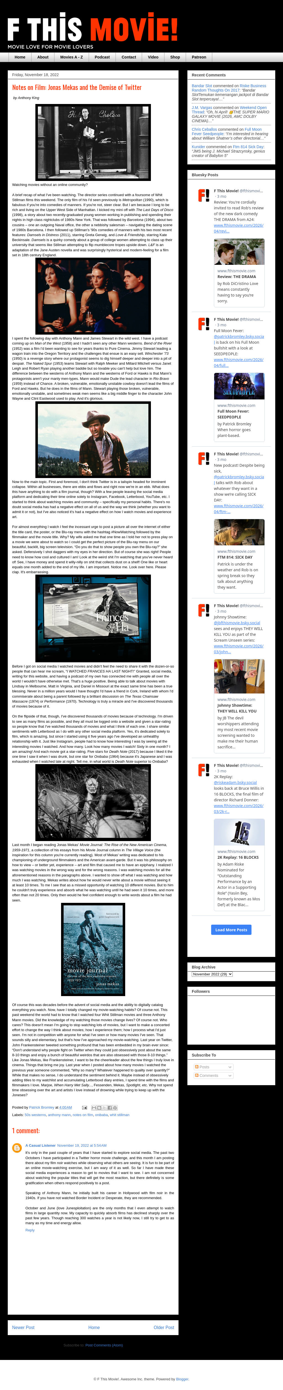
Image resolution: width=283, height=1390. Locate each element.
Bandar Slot (202, 86)
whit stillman (119, 1115)
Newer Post (23, 1327)
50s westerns (35, 1115)
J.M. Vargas (202, 107)
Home (20, 57)
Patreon (199, 57)
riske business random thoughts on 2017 (229, 88)
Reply (30, 1230)
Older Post (164, 1327)
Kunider (198, 147)
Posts (202, 1067)
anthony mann (59, 1115)
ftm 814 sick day (248, 147)
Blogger (182, 1379)
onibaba (101, 1115)
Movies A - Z (71, 57)
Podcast (102, 57)
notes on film (83, 1115)
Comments (206, 1075)
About (42, 57)
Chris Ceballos (204, 129)
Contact (129, 57)
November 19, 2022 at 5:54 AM (81, 1145)
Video (153, 57)
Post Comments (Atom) (104, 1345)
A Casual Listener (40, 1145)
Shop (175, 57)
